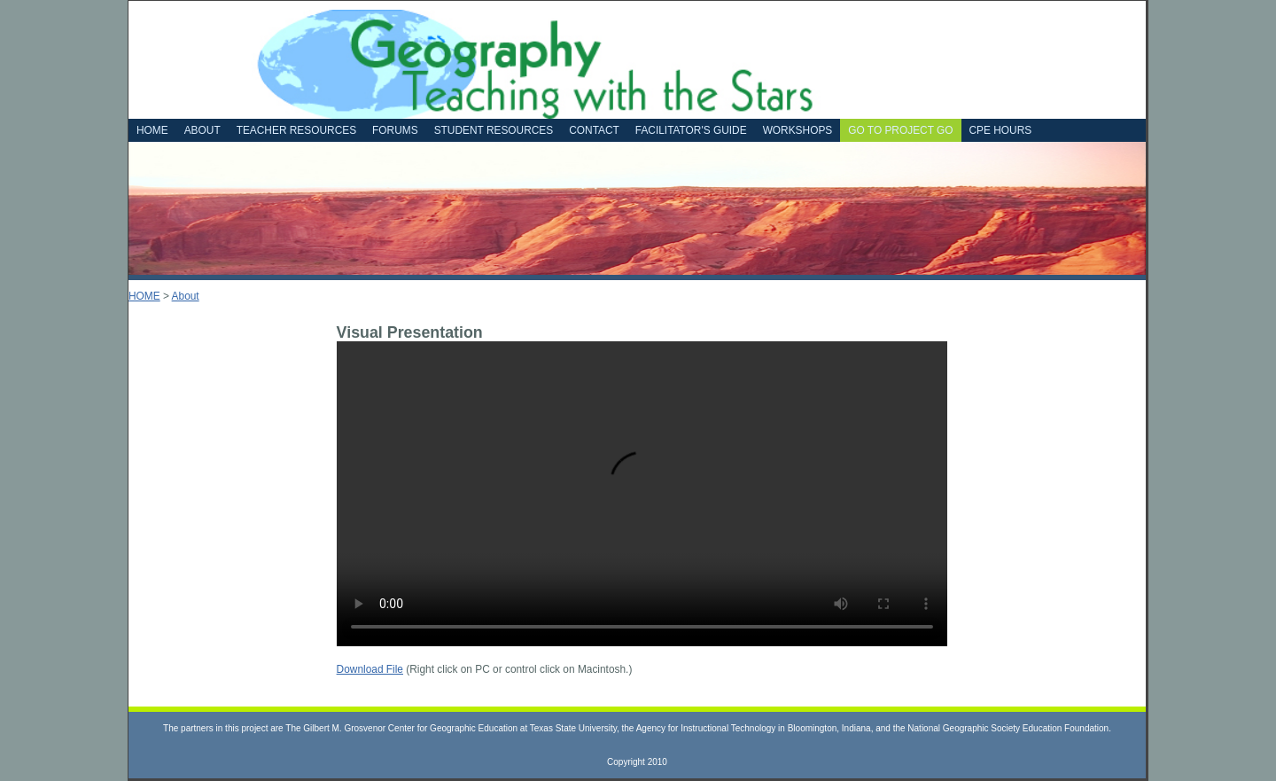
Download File (370, 669)
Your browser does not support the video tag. (642, 493)
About (185, 296)
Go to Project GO (900, 130)
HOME (144, 296)
